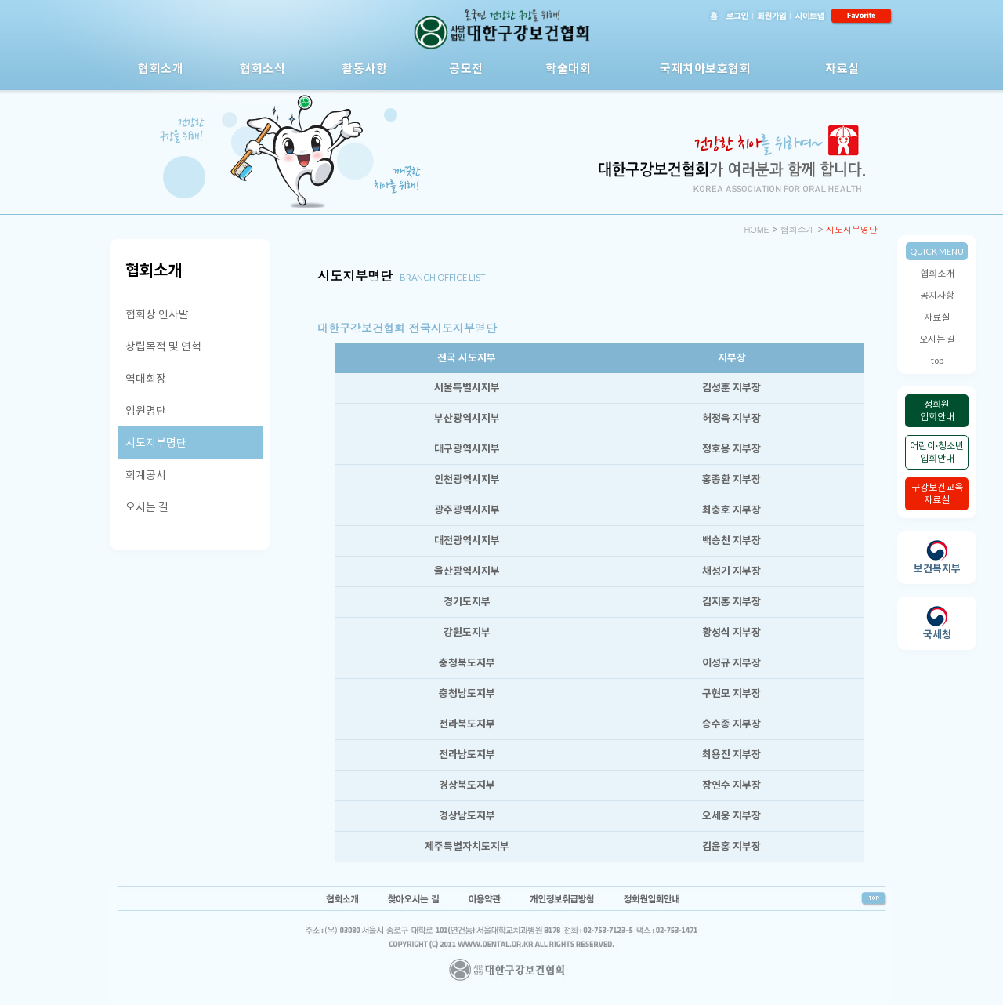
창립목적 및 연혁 (163, 346)
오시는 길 (937, 339)
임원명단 (145, 410)
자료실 (842, 68)
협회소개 (160, 68)
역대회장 (145, 378)
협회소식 (262, 68)
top (937, 360)
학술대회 (568, 68)
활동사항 (364, 68)
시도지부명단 (155, 442)
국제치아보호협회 (705, 68)
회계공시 (145, 474)
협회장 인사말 (157, 314)
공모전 (466, 68)
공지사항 (937, 295)
